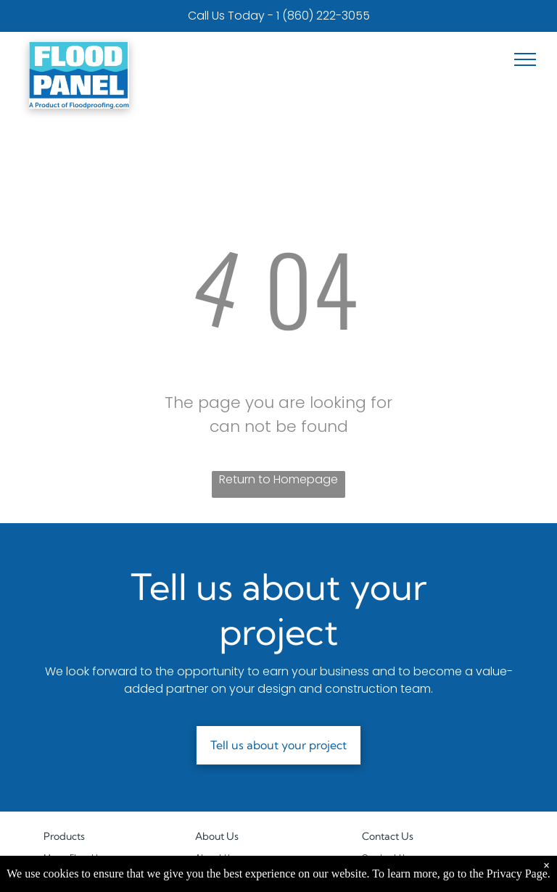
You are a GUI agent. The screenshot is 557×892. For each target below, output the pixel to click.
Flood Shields (73, 870)
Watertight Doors (80, 884)
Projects (212, 870)
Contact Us (386, 857)
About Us (217, 836)
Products (64, 836)
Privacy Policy (224, 884)
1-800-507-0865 (429, 870)
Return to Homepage (278, 479)
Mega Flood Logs (80, 857)
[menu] (525, 59)
